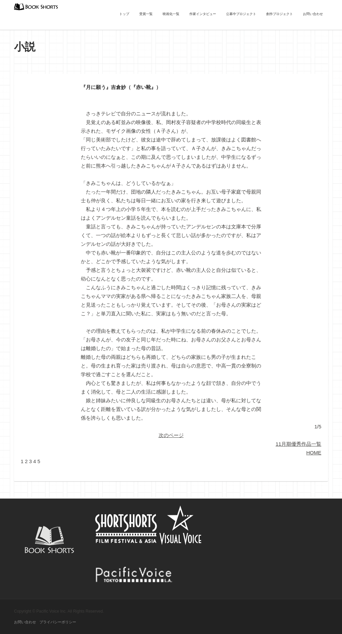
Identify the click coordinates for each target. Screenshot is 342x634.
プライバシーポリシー (57, 622)
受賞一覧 (146, 14)
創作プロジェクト (279, 14)
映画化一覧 (171, 14)
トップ (124, 14)
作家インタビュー (202, 14)
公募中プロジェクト (241, 14)
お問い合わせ (313, 14)
